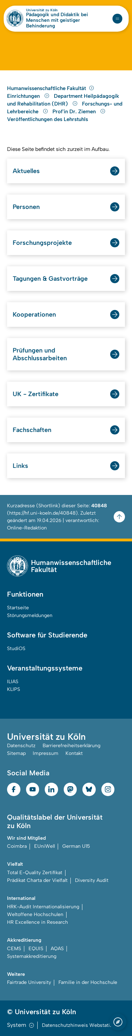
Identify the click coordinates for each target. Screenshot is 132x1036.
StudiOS (16, 649)
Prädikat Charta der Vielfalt (37, 880)
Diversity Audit (91, 880)
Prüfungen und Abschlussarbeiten (40, 354)
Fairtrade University (29, 982)
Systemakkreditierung (31, 956)
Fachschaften (32, 430)
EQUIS (36, 949)
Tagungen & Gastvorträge (50, 278)
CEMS (14, 949)
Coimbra (17, 846)
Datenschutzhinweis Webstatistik (80, 1025)
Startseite (18, 608)
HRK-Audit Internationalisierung (43, 907)
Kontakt (74, 753)
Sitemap (16, 753)
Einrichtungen (29, 96)
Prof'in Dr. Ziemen (79, 111)
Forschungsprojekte (42, 243)
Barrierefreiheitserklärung (71, 746)
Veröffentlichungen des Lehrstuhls (47, 119)
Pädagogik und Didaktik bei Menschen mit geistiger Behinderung (57, 20)
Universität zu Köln (42, 10)
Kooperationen (34, 314)
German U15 (76, 846)
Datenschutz (21, 746)
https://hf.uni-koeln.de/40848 (42, 513)
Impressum (45, 753)
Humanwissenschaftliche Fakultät (50, 88)
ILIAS (12, 682)
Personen (26, 207)
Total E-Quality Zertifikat (34, 873)
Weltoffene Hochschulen (35, 914)
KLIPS (13, 689)
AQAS (57, 949)
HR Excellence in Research (37, 922)
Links (20, 466)
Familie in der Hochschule (87, 982)
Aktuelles (26, 171)
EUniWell (44, 846)
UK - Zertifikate (35, 394)
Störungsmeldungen (29, 615)
